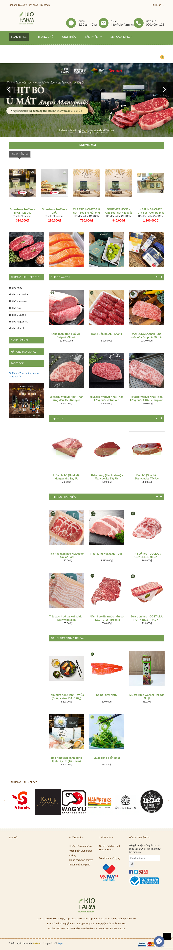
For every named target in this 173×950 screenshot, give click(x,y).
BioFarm (36, 943)
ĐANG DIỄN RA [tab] (19, 154)
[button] (8, 90)
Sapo (60, 943)
